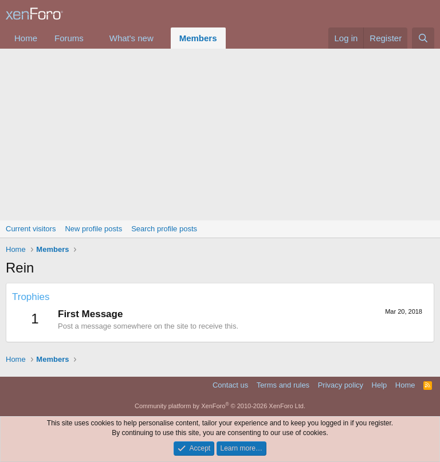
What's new (131, 38)
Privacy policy (340, 385)
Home (25, 38)
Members (198, 38)
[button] (93, 38)
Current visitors (31, 228)
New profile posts (93, 228)
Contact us (230, 385)
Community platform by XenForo (220, 405)
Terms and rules (283, 385)
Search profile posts (164, 228)
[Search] (423, 38)
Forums (69, 38)
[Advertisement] (220, 134)
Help (379, 385)
